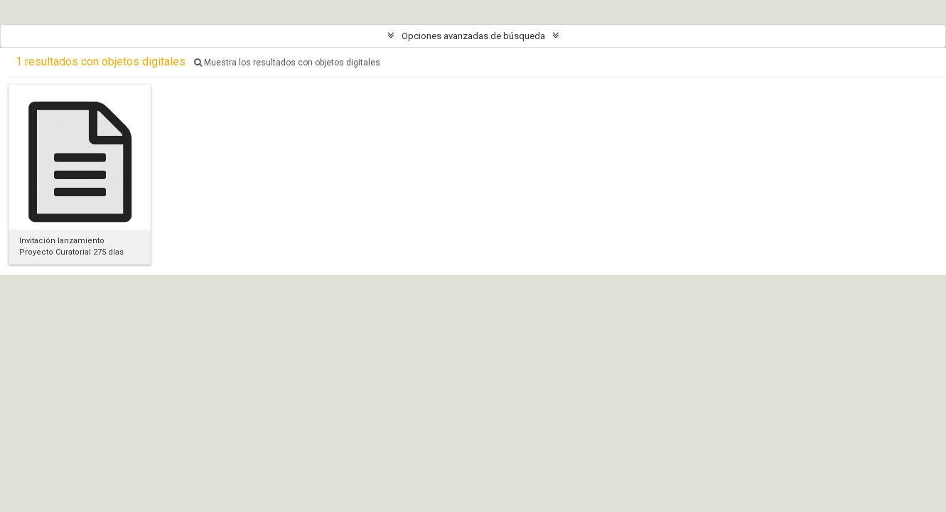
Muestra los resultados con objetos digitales (287, 63)
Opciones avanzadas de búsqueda (473, 36)
